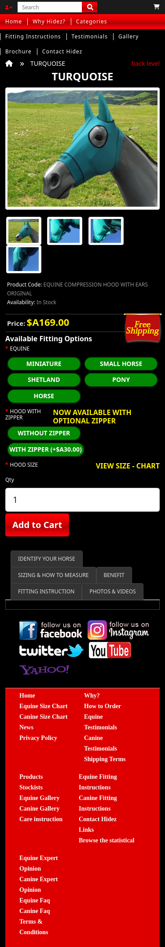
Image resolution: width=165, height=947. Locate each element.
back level (146, 63)
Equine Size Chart (43, 706)
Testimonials (90, 36)
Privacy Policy (38, 738)
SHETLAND (44, 379)
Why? (92, 695)
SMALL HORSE (121, 363)
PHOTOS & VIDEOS (112, 591)
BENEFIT (114, 575)
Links (86, 829)
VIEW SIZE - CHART (128, 466)
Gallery (128, 36)
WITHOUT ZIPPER (44, 433)
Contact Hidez (62, 51)
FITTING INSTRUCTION (46, 591)
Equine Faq (34, 900)
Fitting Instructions (33, 36)
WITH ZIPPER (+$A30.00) (46, 449)
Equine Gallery (39, 798)
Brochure (18, 51)
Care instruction (40, 819)
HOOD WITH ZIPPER (23, 414)
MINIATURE (44, 363)
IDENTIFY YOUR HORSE (46, 558)
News (26, 727)
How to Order (102, 706)
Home (13, 21)
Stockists (31, 787)
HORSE (43, 396)
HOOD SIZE (24, 465)
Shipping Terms (105, 759)
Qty (9, 479)
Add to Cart (37, 525)
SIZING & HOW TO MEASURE (53, 575)
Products (31, 776)
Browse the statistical (107, 840)
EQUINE (20, 349)
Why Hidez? (49, 21)
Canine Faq (34, 911)
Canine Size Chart (43, 716)
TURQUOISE (47, 63)
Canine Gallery (39, 808)
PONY (121, 379)
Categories (91, 21)
